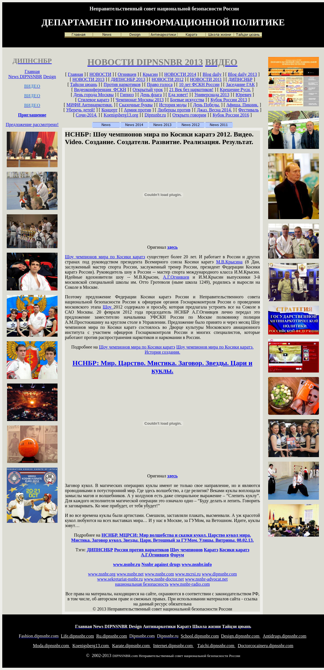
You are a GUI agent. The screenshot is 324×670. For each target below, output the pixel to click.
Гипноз (127, 94)
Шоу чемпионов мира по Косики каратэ (105, 256)
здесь (172, 247)
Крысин (150, 74)
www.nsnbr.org (101, 574)
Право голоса (160, 84)
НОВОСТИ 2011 (206, 79)
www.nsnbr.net (130, 574)
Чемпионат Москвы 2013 (140, 99)
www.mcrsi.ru (188, 574)
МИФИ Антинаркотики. (89, 104)
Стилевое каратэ (93, 99)
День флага (151, 94)
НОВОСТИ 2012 (168, 79)
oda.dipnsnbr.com (51, 645)
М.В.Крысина (229, 261)
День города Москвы (94, 94)
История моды (173, 104)
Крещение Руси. (235, 89)
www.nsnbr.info (197, 564)
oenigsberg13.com (91, 645)
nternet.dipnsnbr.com (173, 645)
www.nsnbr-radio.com (189, 584)
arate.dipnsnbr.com (131, 645)
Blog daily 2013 (242, 74)
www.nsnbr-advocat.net (206, 579)
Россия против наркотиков (141, 549)
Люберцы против (174, 109)
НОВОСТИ (100, 74)
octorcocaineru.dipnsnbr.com (265, 645)
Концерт (110, 109)
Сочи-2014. (86, 115)
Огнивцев (127, 74)
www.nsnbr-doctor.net (164, 579)
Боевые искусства (187, 99)
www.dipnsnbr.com (219, 574)
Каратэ (211, 549)
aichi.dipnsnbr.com (216, 645)
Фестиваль (248, 109)
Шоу (108, 307)
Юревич (244, 94)
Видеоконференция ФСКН (100, 89)
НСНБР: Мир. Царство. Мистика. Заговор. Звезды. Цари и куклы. (162, 366)
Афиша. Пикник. (242, 104)
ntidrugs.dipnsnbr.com (285, 636)
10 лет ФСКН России (199, 84)
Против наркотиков (121, 84)
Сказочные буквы (136, 104)
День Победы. (206, 104)
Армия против (137, 109)
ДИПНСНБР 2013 (128, 79)
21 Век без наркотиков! (191, 89)
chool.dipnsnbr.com (200, 636)
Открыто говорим (189, 115)
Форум (177, 554)
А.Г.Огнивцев (176, 277)
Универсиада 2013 (211, 94)
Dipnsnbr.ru (155, 115)
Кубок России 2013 (229, 99)
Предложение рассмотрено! (32, 124)
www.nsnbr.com (159, 574)
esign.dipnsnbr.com (241, 636)
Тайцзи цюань (83, 84)
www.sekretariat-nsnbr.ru (120, 579)
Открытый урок (148, 89)
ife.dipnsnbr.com (77, 636)
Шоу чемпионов (186, 549)
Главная (32, 71)
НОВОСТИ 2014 (180, 74)
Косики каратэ (234, 549)
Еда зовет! (178, 94)
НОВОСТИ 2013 (88, 79)
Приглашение (32, 115)
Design (49, 76)
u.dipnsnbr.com (111, 636)
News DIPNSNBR (25, 76)
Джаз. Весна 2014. (214, 109)
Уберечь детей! (80, 109)
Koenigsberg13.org (120, 115)
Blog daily (211, 74)
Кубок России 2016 (231, 115)
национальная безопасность (141, 584)
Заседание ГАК (240, 84)
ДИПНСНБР (240, 79)
